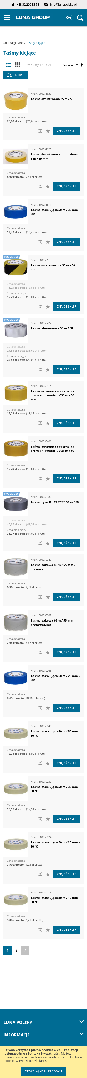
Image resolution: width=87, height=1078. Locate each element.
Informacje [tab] (43, 1035)
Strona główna (13, 43)
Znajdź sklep (66, 131)
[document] (43, 1062)
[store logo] (33, 17)
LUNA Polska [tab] (43, 1022)
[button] (48, 131)
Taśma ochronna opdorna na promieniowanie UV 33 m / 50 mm (52, 395)
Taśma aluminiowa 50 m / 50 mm (55, 328)
